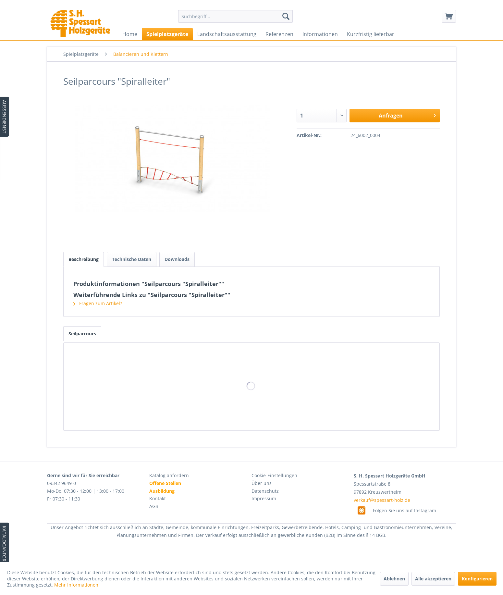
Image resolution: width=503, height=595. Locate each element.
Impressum (264, 498)
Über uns (262, 483)
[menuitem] (235, 16)
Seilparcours (82, 333)
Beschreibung (83, 259)
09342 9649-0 (61, 483)
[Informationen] (320, 34)
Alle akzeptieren (433, 579)
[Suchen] (286, 16)
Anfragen (407, 114)
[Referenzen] (279, 34)
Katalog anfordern (169, 475)
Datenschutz (265, 491)
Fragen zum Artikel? (97, 303)
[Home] (130, 34)
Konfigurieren (477, 579)
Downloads (177, 259)
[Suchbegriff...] (235, 16)
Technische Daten (131, 259)
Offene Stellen (165, 483)
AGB (153, 506)
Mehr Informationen (76, 585)
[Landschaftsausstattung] (227, 34)
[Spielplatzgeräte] (167, 34)
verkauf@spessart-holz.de (382, 500)
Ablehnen (394, 579)
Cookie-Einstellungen (274, 475)
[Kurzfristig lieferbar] (370, 34)
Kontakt (157, 498)
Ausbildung (162, 491)
